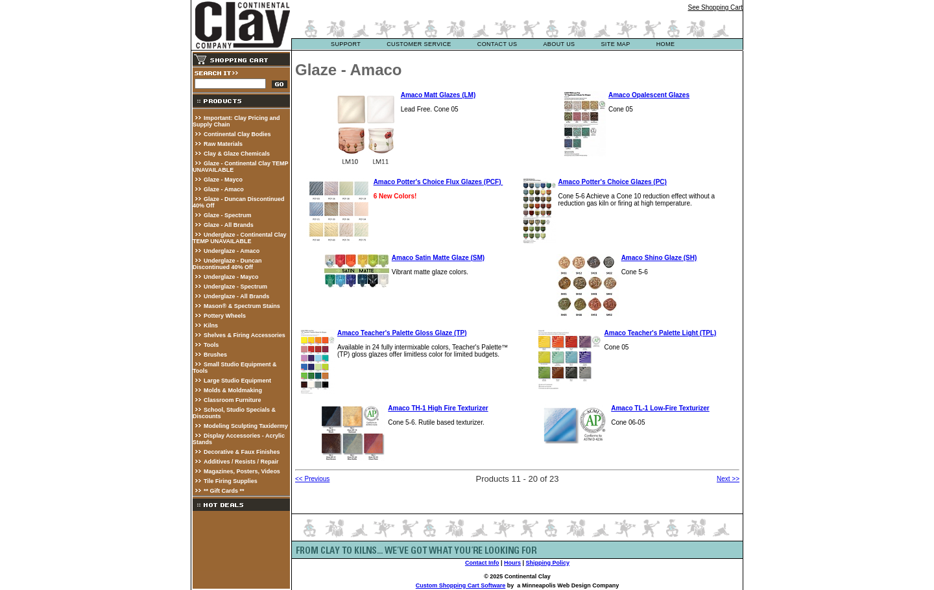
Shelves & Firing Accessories (244, 335)
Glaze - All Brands (229, 225)
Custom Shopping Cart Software (461, 585)
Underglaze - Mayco (231, 277)
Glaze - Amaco (224, 189)
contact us (497, 44)
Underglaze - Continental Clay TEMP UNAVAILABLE (240, 237)
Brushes (215, 354)
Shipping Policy (548, 563)
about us (559, 44)
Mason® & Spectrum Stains (242, 306)
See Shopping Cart (715, 7)
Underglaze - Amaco (231, 251)
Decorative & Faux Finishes (242, 452)
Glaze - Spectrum (228, 215)
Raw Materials (223, 144)
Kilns (211, 325)
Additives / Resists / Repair (241, 461)
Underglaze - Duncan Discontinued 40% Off (227, 263)
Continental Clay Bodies (237, 134)
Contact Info (482, 563)
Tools (211, 345)
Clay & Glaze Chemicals (237, 153)
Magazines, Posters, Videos (242, 471)
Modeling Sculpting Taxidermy (246, 426)
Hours (512, 563)
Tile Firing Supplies (230, 481)
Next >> (728, 478)
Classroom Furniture (232, 400)
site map (615, 44)
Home (665, 44)
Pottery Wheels (225, 316)
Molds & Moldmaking (233, 390)
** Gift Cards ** (224, 491)
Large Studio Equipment (237, 380)
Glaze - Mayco (223, 179)
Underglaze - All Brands (236, 296)
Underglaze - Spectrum (235, 286)
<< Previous (312, 478)
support (346, 44)
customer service (419, 44)
